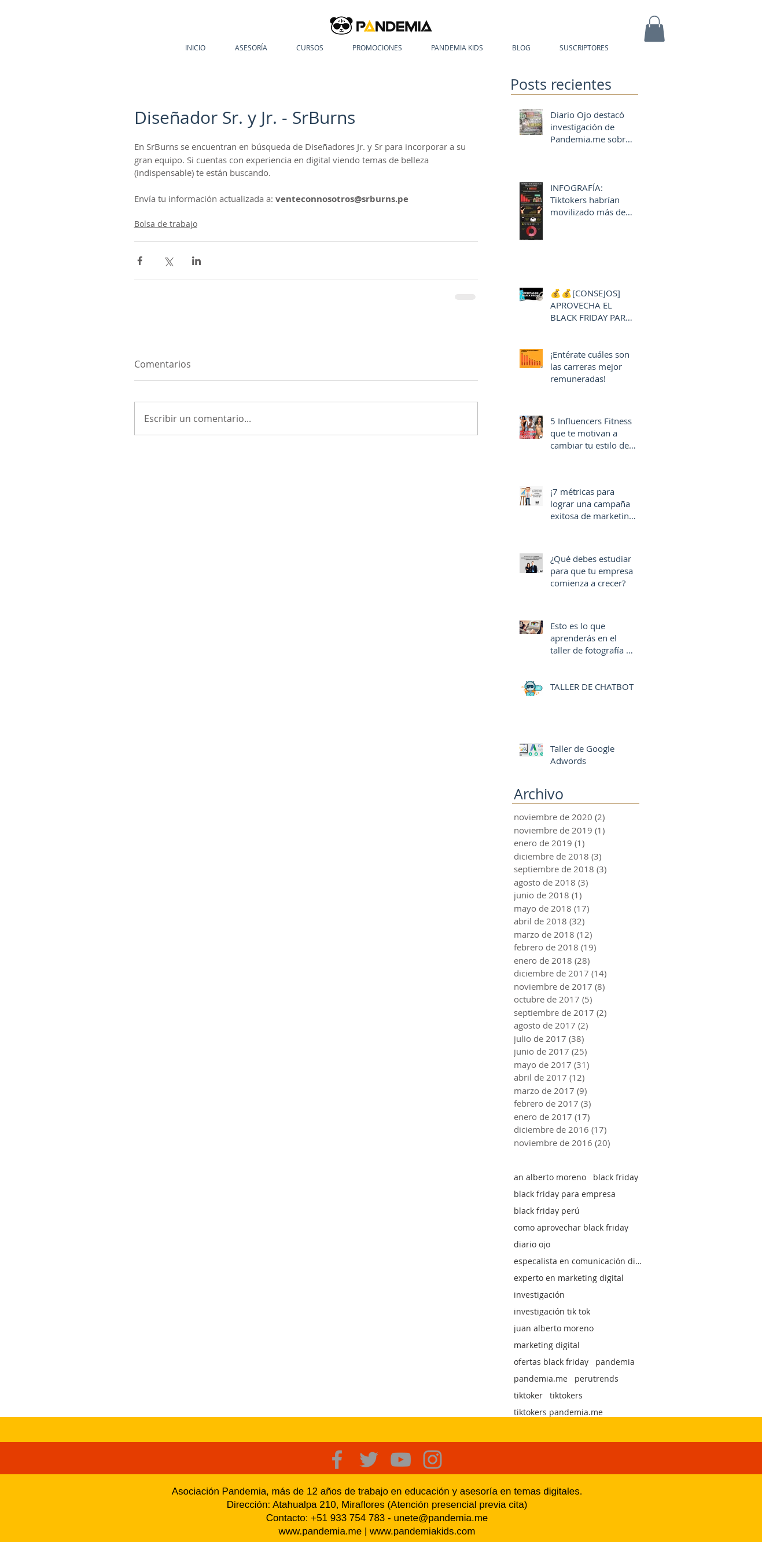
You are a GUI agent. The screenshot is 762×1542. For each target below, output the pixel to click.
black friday (615, 1177)
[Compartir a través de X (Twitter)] (168, 260)
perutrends (597, 1378)
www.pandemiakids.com (422, 1531)
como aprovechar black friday (571, 1227)
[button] (654, 29)
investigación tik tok (552, 1311)
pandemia (615, 1362)
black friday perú (547, 1211)
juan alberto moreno (554, 1328)
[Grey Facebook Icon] (337, 1459)
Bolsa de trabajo (165, 223)
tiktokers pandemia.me (558, 1412)
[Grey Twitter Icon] (368, 1459)
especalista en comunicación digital (579, 1261)
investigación (539, 1294)
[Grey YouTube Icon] (400, 1459)
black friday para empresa (565, 1194)
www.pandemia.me (320, 1531)
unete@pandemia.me (440, 1517)
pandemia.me (541, 1378)
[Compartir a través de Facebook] (139, 260)
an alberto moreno (550, 1177)
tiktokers (566, 1395)
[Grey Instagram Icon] (432, 1459)
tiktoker (528, 1395)
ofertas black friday (551, 1362)
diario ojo (532, 1244)
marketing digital (547, 1345)
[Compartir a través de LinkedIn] (196, 260)
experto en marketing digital (569, 1278)
